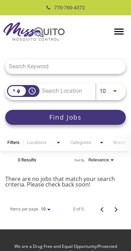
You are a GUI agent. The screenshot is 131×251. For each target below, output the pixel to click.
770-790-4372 (65, 7)
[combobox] (62, 66)
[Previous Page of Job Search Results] (102, 209)
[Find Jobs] (65, 117)
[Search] (65, 117)
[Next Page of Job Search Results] (116, 209)
